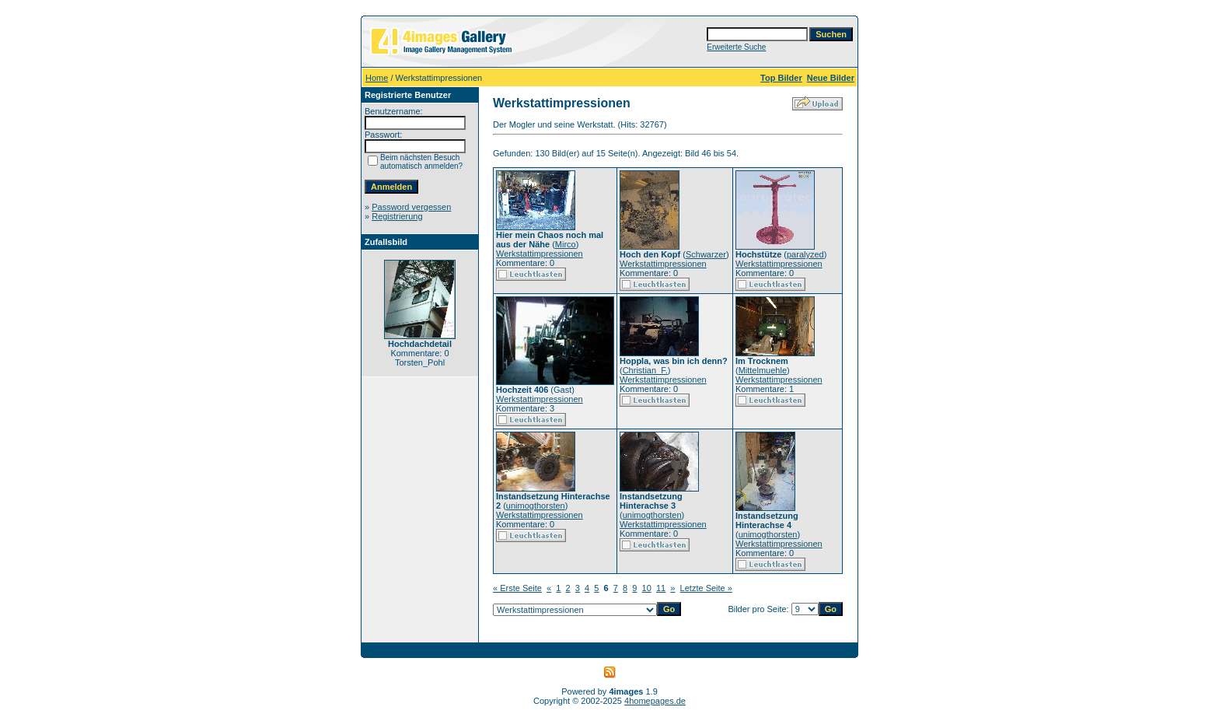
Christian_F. (645, 370)
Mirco (565, 244)
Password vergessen (411, 207)
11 (660, 588)
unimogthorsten (535, 505)
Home (376, 77)
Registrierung (397, 216)
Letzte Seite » (706, 588)
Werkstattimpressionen (539, 253)
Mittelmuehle (763, 370)
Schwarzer (706, 254)
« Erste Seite (517, 588)
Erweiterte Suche (736, 47)
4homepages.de (655, 700)
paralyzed (805, 254)
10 (646, 588)
